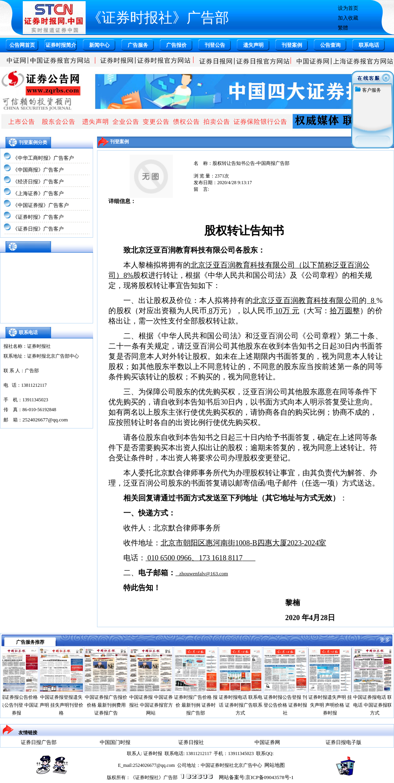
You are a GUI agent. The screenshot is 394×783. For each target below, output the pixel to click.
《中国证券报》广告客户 (41, 205)
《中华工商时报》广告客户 (43, 158)
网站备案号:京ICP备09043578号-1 (256, 777)
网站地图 (274, 765)
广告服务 (138, 45)
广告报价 (176, 45)
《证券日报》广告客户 (38, 229)
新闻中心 (99, 45)
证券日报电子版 (343, 742)
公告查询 (330, 45)
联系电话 (369, 45)
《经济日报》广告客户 (38, 182)
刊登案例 (292, 45)
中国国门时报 (115, 742)
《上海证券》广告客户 (38, 193)
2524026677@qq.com (45, 420)
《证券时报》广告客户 (38, 217)
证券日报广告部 (39, 742)
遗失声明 (253, 45)
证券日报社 (191, 742)
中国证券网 (267, 742)
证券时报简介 (61, 45)
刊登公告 (215, 45)
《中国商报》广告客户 (38, 170)
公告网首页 (22, 45)
